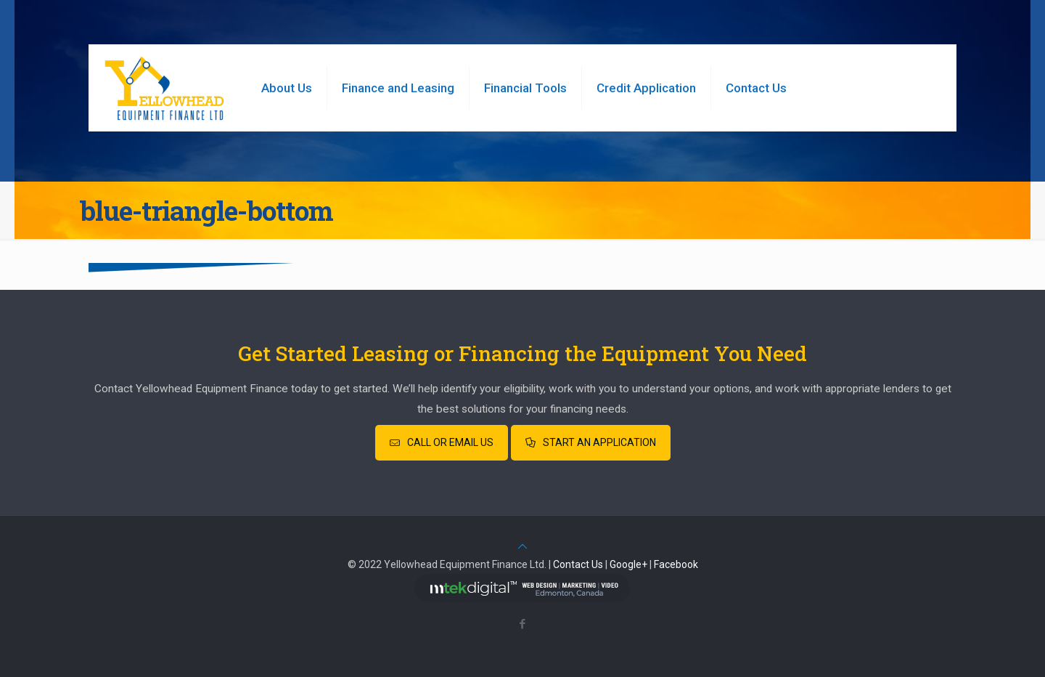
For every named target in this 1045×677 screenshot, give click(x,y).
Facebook (676, 564)
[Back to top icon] (522, 546)
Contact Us (578, 564)
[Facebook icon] (522, 624)
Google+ (628, 564)
